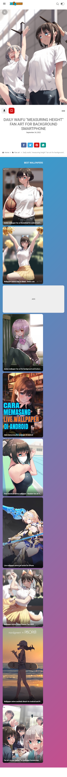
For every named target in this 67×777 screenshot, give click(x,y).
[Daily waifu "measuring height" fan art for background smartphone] (63, 111)
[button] (62, 3)
